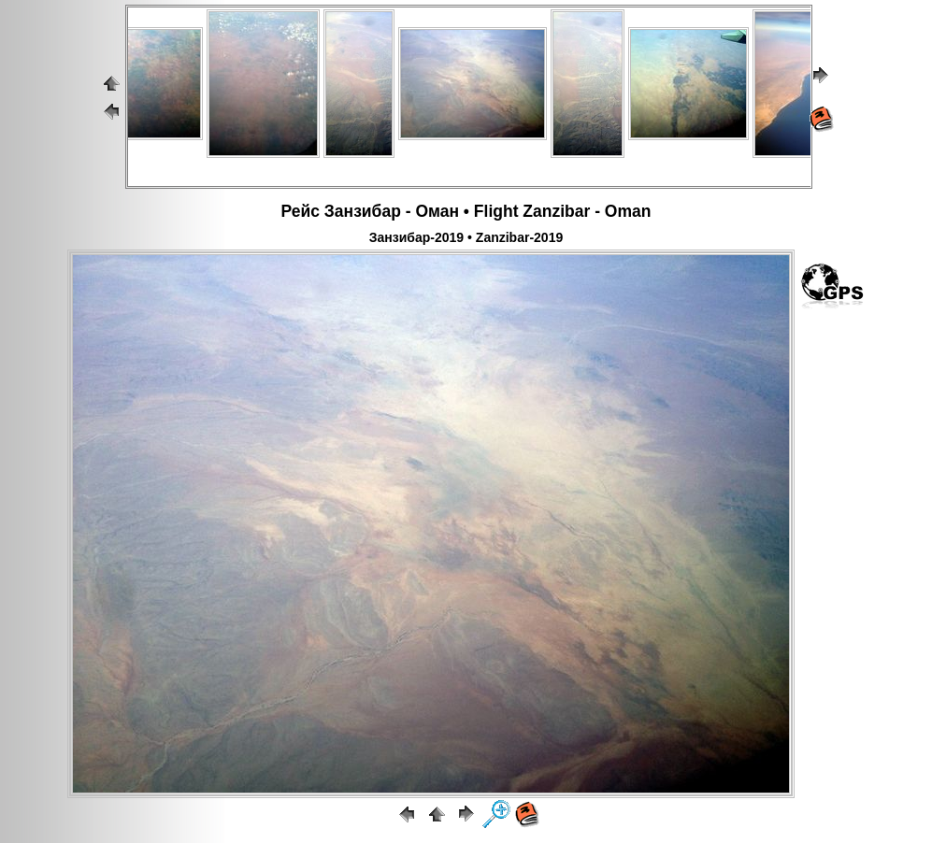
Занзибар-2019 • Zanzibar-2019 (466, 237)
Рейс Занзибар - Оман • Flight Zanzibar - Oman (466, 211)
